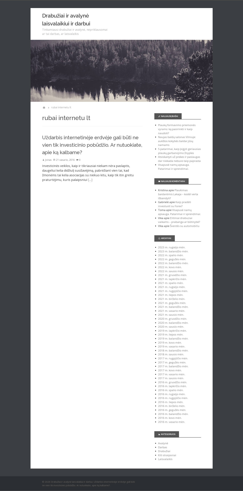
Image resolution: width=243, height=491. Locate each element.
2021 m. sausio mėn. (171, 314)
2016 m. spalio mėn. (170, 390)
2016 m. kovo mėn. (170, 418)
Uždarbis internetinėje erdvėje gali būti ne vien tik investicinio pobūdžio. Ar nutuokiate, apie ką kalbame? (92, 145)
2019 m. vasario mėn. (171, 346)
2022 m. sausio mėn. (171, 271)
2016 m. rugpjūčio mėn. (173, 398)
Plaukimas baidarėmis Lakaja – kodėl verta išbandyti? (178, 194)
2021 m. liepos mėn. (170, 295)
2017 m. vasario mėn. (171, 374)
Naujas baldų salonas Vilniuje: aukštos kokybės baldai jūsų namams (177, 141)
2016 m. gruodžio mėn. (172, 382)
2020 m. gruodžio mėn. (172, 318)
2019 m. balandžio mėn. (173, 338)
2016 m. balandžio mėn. (173, 414)
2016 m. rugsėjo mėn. (171, 394)
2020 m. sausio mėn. (171, 326)
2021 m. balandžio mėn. (173, 307)
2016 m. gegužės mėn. (172, 410)
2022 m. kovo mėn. (170, 267)
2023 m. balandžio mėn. (173, 251)
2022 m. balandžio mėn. (173, 263)
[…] (90, 180)
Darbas (162, 447)
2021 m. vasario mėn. (171, 311)
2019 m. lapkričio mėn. (172, 330)
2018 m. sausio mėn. (171, 354)
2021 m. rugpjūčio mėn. (173, 291)
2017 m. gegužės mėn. (172, 362)
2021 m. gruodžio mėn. (172, 275)
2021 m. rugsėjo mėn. (171, 287)
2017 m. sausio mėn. (171, 378)
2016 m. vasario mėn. (171, 422)
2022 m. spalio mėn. (170, 255)
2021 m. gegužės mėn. (172, 303)
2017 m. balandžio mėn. (173, 366)
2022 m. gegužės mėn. (172, 259)
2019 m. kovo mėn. (170, 342)
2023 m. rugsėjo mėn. (171, 247)
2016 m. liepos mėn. (170, 402)
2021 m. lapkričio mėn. (172, 279)
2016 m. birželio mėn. (171, 406)
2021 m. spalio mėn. (170, 283)
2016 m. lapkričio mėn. (172, 386)
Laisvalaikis (165, 459)
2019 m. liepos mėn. (170, 334)
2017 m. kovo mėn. (170, 370)
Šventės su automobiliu (184, 226)
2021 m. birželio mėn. (171, 299)
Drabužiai (164, 451)
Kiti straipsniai (167, 455)
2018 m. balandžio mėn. (173, 350)
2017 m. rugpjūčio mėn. (173, 358)
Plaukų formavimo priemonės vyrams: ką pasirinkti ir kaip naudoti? (177, 129)
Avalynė (163, 443)
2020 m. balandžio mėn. (173, 322)
